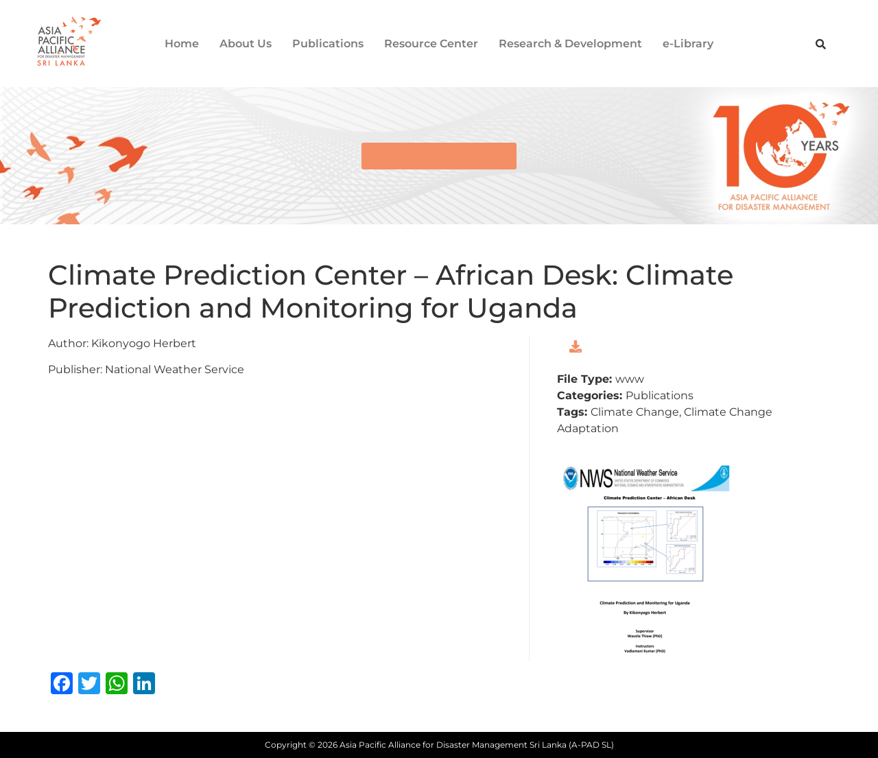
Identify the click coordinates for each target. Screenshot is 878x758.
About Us (246, 43)
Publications (328, 43)
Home (182, 43)
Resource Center (431, 43)
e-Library (688, 43)
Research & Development (570, 43)
